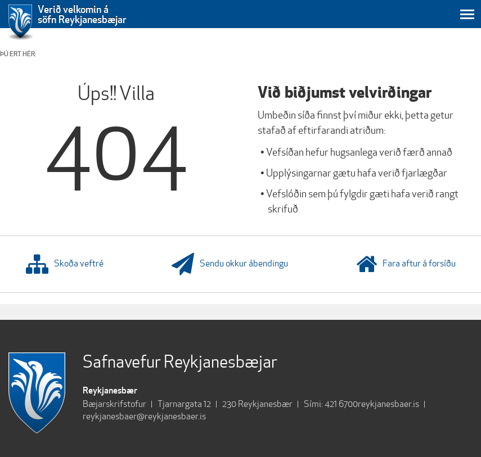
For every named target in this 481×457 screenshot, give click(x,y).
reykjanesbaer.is (388, 404)
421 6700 (341, 404)
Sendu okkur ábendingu (230, 264)
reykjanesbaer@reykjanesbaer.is (144, 416)
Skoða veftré (65, 264)
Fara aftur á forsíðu (406, 264)
